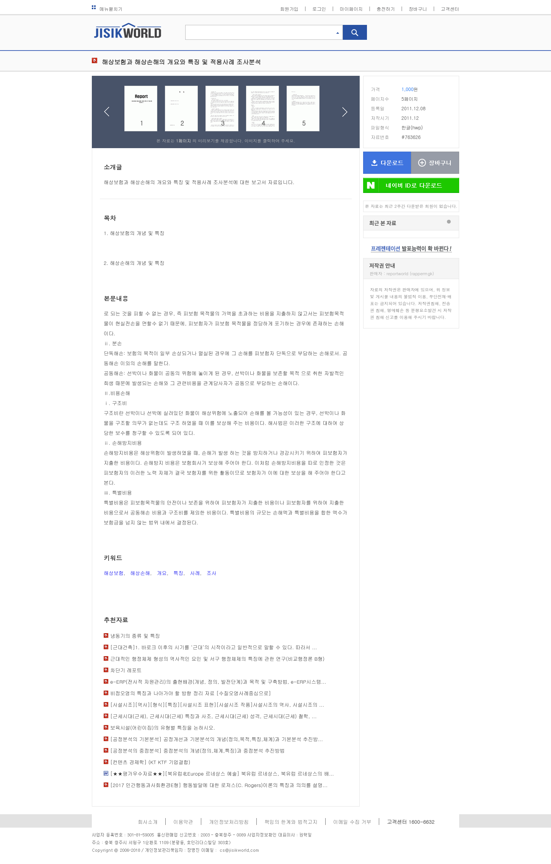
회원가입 (289, 8)
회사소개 (148, 821)
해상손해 (140, 573)
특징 (178, 573)
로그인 (319, 8)
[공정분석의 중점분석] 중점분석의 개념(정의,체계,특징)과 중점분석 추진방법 (197, 750)
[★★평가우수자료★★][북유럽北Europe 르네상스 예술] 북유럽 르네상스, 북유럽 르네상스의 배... (222, 773)
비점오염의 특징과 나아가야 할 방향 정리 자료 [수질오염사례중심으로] (190, 693)
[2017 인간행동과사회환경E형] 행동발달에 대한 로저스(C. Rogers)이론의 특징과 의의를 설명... (219, 785)
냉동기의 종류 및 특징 (135, 635)
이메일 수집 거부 (352, 821)
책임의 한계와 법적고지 (291, 821)
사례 (195, 573)
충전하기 (386, 8)
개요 (162, 573)
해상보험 (114, 573)
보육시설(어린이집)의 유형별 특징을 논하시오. (162, 727)
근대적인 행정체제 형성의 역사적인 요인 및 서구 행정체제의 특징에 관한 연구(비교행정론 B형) (217, 658)
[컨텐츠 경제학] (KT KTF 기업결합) (150, 762)
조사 (212, 573)
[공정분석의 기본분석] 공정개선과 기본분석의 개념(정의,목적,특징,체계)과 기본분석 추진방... (216, 739)
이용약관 (183, 821)
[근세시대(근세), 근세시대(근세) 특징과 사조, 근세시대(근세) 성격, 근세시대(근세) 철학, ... (213, 716)
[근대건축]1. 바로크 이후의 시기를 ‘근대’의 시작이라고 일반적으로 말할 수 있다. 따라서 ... (213, 647)
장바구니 (418, 8)
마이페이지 (351, 8)
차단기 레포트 (126, 670)
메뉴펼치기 (107, 8)
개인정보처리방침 (229, 821)
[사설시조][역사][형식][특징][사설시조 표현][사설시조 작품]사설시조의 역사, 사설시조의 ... (217, 704)
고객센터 (450, 8)
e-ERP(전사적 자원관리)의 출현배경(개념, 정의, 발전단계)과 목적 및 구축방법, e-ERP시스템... (218, 681)
